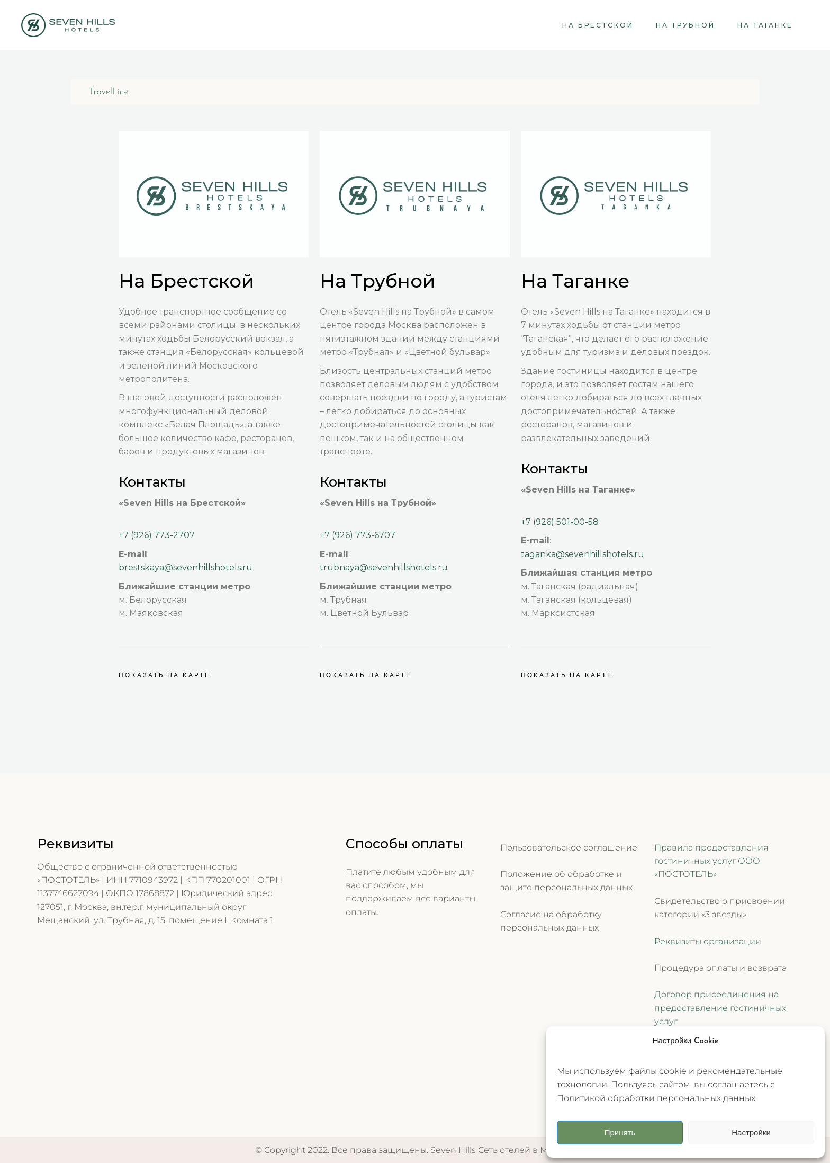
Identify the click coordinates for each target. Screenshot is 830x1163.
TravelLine (109, 91)
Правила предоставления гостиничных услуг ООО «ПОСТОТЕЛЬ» (711, 861)
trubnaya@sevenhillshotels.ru (384, 567)
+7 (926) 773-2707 (157, 535)
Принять (620, 1132)
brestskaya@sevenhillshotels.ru (185, 567)
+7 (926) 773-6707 (357, 535)
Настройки (751, 1132)
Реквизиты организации (707, 941)
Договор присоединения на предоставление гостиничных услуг (720, 1007)
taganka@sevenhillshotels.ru (582, 554)
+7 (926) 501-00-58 (560, 522)
